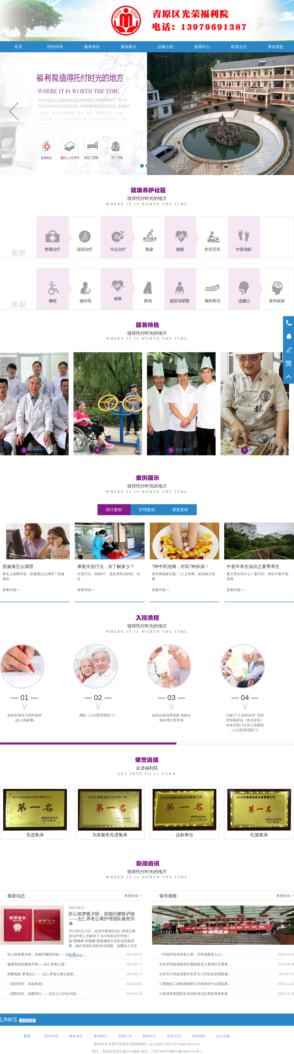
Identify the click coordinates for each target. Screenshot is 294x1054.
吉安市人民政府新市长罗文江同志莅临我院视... (195, 974)
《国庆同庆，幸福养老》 (26, 984)
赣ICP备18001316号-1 (186, 1051)
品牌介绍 (165, 47)
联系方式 (239, 47)
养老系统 (275, 47)
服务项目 (92, 47)
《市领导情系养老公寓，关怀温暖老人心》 (191, 954)
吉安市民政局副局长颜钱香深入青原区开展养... (195, 964)
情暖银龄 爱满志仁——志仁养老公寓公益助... (41, 974)
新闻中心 (202, 47)
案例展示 (128, 47)
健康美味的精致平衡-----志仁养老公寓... (37, 964)
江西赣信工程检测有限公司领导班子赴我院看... (195, 984)
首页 (18, 47)
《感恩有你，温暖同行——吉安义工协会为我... (43, 994)
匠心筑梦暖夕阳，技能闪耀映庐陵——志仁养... (43, 954)
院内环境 (55, 47)
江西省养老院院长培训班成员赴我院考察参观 (193, 994)
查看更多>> (133, 896)
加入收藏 (223, 1036)
